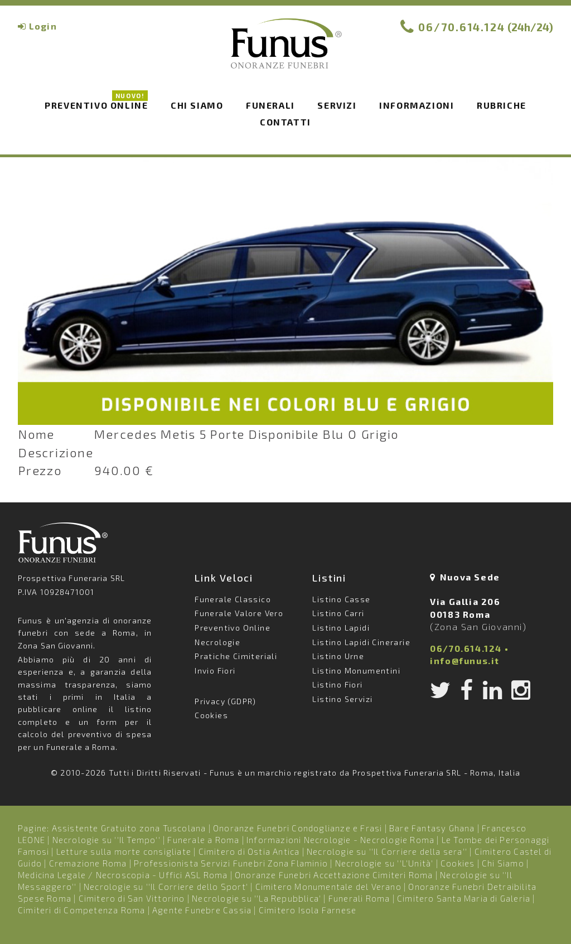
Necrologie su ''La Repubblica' (256, 898)
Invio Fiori (215, 670)
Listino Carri (338, 613)
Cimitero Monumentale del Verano (328, 887)
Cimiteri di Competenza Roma (81, 910)
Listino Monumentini (356, 670)
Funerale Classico (233, 599)
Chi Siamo (503, 863)
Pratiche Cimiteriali (236, 656)
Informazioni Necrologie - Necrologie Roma (340, 840)
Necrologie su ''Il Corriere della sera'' (387, 851)
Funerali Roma (359, 898)
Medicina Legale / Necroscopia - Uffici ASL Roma (123, 875)
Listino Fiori (337, 684)
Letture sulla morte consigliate (123, 851)
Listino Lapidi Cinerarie (361, 642)
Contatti (285, 122)
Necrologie (217, 642)
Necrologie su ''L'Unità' (384, 863)
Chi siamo (197, 105)
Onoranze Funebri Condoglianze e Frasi (297, 828)
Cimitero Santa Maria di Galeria (463, 898)
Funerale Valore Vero (239, 613)
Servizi (336, 105)
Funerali (270, 105)
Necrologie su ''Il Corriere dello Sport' (166, 887)
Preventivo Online (96, 104)
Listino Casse (341, 599)
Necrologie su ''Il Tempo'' (106, 840)
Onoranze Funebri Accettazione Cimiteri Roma (334, 875)
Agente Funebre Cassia (201, 910)
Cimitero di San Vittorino (132, 898)
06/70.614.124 (461, 27)
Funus (285, 50)
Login (43, 26)
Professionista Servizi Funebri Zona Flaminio (231, 863)
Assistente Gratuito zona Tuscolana (129, 828)
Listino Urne (338, 656)
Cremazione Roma (88, 863)
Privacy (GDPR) (226, 701)
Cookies (211, 715)
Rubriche (501, 105)
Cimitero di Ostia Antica (249, 851)
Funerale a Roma (203, 840)
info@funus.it (465, 660)
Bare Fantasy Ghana (432, 828)
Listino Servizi (342, 699)
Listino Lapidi (341, 627)
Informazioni (416, 105)
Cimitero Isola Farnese (307, 910)
